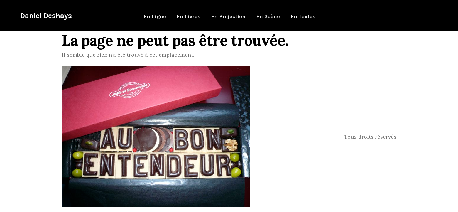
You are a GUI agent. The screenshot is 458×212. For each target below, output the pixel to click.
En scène (268, 16)
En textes (302, 16)
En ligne (154, 16)
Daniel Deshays (46, 15)
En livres (188, 16)
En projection (228, 16)
